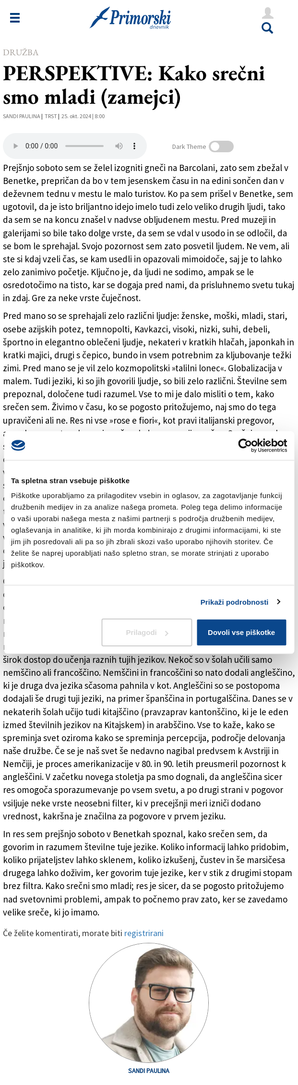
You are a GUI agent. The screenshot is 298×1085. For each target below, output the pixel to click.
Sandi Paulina (21, 116)
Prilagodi (147, 632)
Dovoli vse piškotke (241, 632)
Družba (20, 52)
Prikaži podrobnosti (235, 601)
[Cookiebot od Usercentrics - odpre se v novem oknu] (245, 445)
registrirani (144, 933)
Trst (51, 116)
